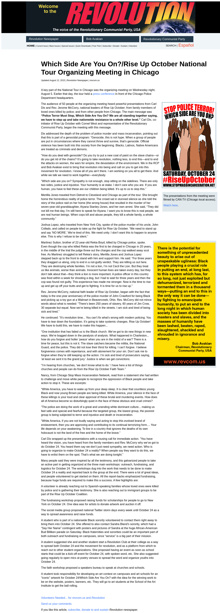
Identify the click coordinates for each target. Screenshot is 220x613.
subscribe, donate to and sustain (88, 609)
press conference (104, 93)
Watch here (170, 205)
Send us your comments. (56, 603)
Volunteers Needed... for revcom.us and (73, 597)
